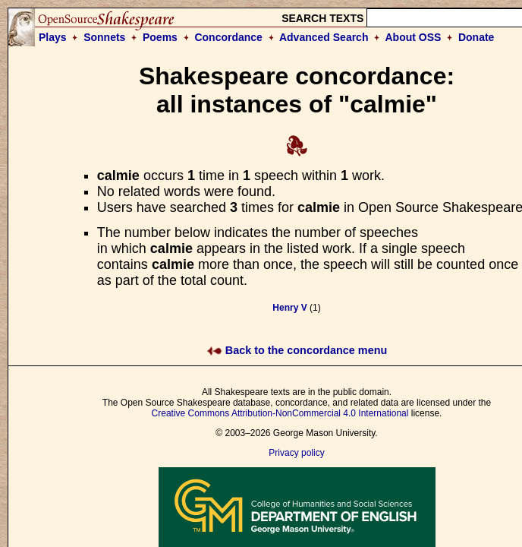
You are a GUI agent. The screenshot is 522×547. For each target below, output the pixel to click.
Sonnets (104, 37)
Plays (53, 37)
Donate (476, 37)
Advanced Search (324, 37)
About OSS (413, 37)
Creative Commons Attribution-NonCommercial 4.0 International (280, 413)
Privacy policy (296, 452)
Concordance (228, 37)
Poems (160, 37)
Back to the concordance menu (297, 350)
